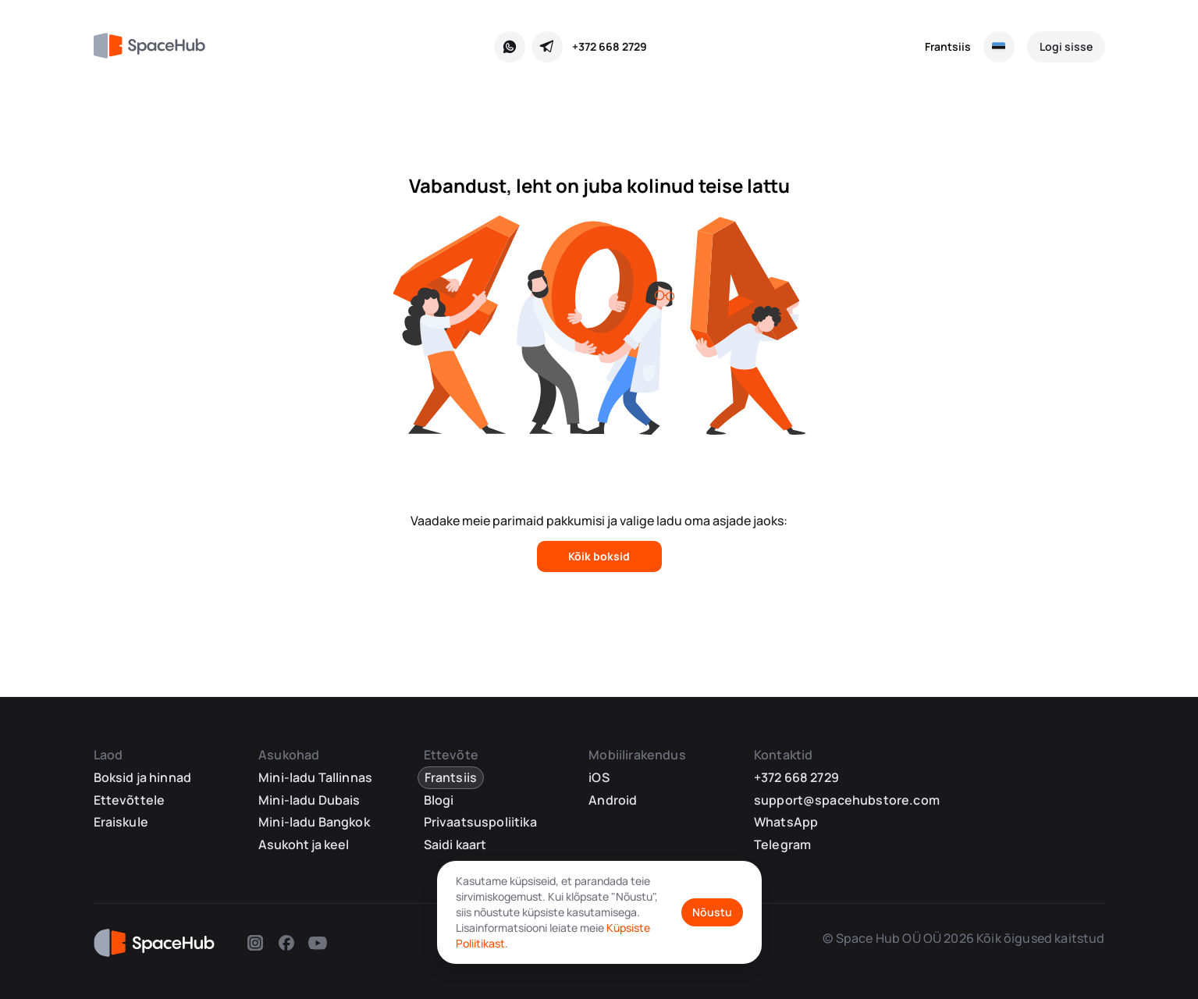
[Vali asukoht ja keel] (999, 46)
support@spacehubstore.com (847, 800)
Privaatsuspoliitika (480, 821)
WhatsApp (786, 821)
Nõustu (712, 912)
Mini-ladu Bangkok (314, 821)
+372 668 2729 (609, 47)
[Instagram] (255, 945)
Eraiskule (121, 821)
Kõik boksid (599, 556)
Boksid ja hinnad (143, 777)
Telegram (782, 844)
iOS (598, 777)
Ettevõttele (129, 800)
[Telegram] (547, 46)
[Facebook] (286, 945)
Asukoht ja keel (303, 845)
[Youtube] (317, 945)
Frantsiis (948, 46)
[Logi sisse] (1066, 46)
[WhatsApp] (509, 46)
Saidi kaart (455, 844)
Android (612, 800)
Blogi (439, 800)
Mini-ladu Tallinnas (315, 777)
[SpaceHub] (155, 47)
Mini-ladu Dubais (309, 800)
